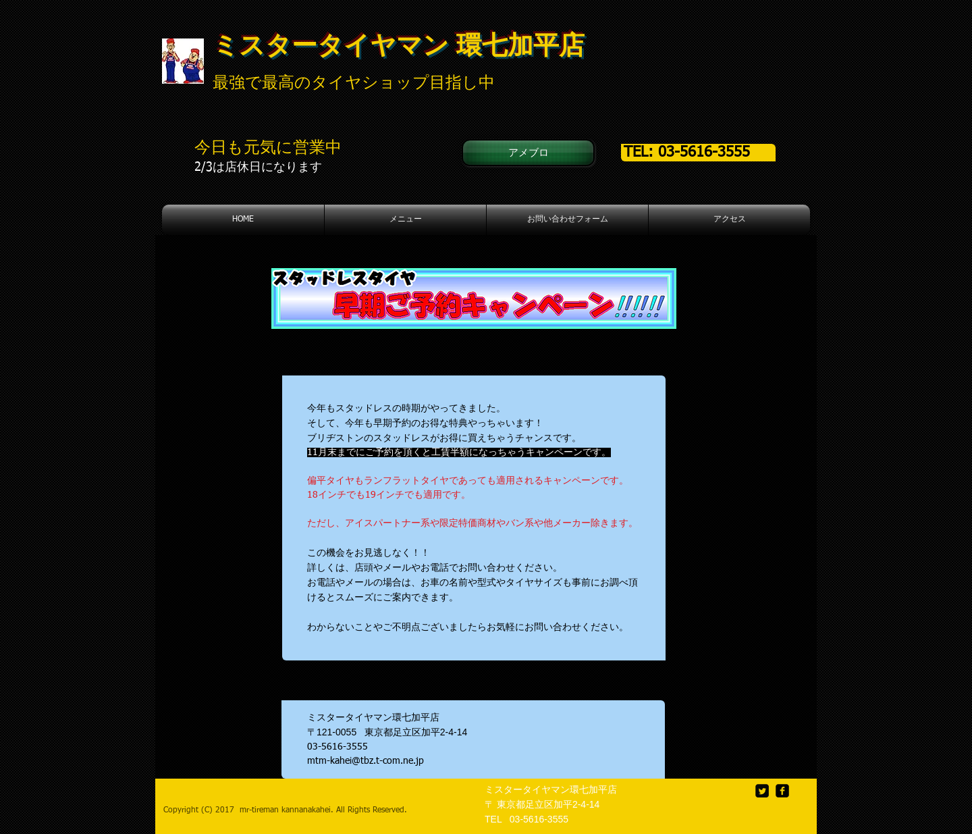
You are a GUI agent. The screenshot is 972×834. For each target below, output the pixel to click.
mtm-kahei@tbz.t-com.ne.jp (365, 761)
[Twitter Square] (762, 791)
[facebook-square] (782, 791)
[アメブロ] (528, 152)
